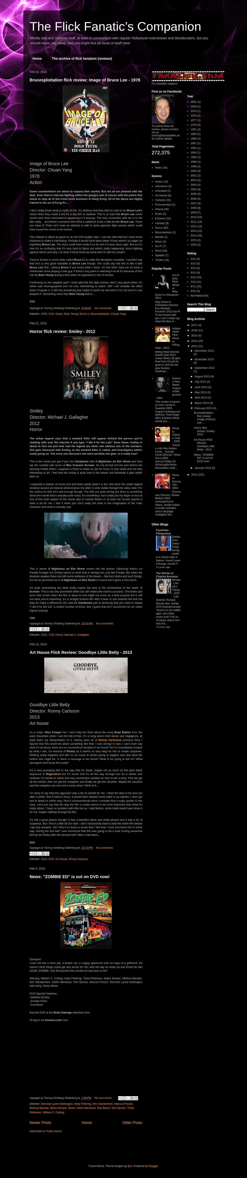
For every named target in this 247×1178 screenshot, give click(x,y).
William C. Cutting (53, 1112)
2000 (193, 170)
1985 (193, 138)
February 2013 (204, 408)
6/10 (193, 277)
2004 (193, 189)
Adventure (161, 186)
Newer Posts (40, 1123)
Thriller (159, 259)
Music (158, 241)
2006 (193, 198)
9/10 (193, 291)
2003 (193, 184)
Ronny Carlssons (110, 740)
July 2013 (201, 381)
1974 (193, 111)
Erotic (158, 213)
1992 (193, 152)
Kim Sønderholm (103, 1103)
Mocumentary (163, 232)
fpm (130, 1166)
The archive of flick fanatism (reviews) (82, 58)
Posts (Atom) (54, 1131)
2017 (194, 325)
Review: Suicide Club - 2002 (176, 435)
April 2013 (201, 397)
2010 (193, 217)
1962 (193, 101)
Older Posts (132, 1123)
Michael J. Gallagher (76, 634)
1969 (193, 106)
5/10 (193, 272)
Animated (160, 190)
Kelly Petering (82, 1103)
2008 (193, 207)
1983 (193, 134)
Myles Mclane (58, 1108)
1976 (193, 115)
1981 (193, 129)
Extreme (160, 218)
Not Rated (196, 295)
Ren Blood (103, 1108)
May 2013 (201, 392)
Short (158, 250)
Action (59, 313)
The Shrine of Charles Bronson (167, 575)
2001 (193, 175)
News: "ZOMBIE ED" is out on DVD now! (70, 876)
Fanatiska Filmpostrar (163, 532)
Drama (159, 209)
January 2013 (203, 467)
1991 (193, 148)
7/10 (51, 634)
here (87, 1012)
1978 (44, 313)
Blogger (153, 1166)
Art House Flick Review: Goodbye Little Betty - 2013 (81, 652)
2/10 (193, 258)
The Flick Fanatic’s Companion (115, 26)
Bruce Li (84, 313)
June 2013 (201, 387)
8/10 (51, 859)
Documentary (163, 204)
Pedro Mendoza (86, 1108)
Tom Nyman (118, 1108)
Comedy (160, 200)
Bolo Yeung (71, 313)
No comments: (104, 308)
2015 (193, 240)
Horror (59, 634)
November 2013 (204, 359)
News (71, 1108)
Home (37, 58)
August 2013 (203, 376)
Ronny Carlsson (78, 859)
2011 (193, 221)
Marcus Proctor (123, 1103)
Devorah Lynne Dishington (57, 1103)
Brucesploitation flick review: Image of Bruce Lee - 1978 (85, 80)
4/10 (193, 268)
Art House (61, 859)
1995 (193, 157)
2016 (193, 244)
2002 (193, 180)
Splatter (159, 255)
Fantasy (160, 223)
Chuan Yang (118, 313)
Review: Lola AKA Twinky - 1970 (176, 586)
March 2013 (202, 403)
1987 (193, 143)
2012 (44, 634)
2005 (193, 193)
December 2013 (204, 350)
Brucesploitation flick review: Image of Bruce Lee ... (204, 417)
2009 (193, 212)
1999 (193, 166)
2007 (193, 203)
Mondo (159, 236)
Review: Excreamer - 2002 (176, 481)
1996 (193, 161)
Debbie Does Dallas (176, 540)
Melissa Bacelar (39, 1108)
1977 (193, 120)
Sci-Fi (158, 246)
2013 (44, 859)
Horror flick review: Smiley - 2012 (62, 331)
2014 (193, 235)
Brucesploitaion (100, 313)
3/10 (51, 313)
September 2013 (205, 367)
